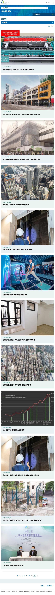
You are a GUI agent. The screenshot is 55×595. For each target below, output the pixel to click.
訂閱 (43, 586)
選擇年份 (27, 22)
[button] (44, 14)
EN (46, 2)
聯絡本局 (50, 586)
